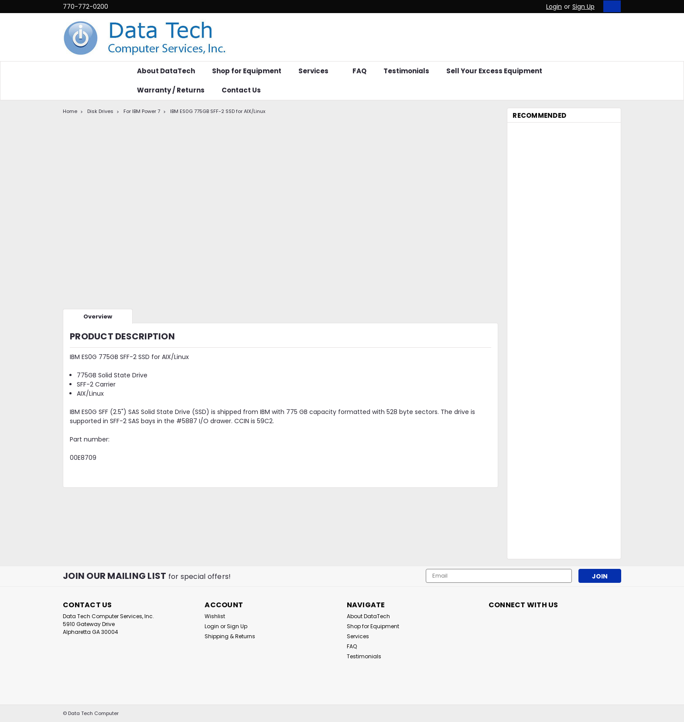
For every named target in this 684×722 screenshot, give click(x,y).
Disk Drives (100, 111)
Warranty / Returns (171, 90)
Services (316, 70)
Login (554, 6)
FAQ (359, 70)
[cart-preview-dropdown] (610, 6)
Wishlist (215, 616)
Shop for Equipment (246, 70)
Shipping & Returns (230, 636)
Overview (97, 316)
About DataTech (166, 70)
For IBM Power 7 (141, 111)
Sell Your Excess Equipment (494, 70)
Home (70, 111)
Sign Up (583, 6)
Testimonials (406, 70)
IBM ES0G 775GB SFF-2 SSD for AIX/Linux (217, 111)
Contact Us (241, 90)
